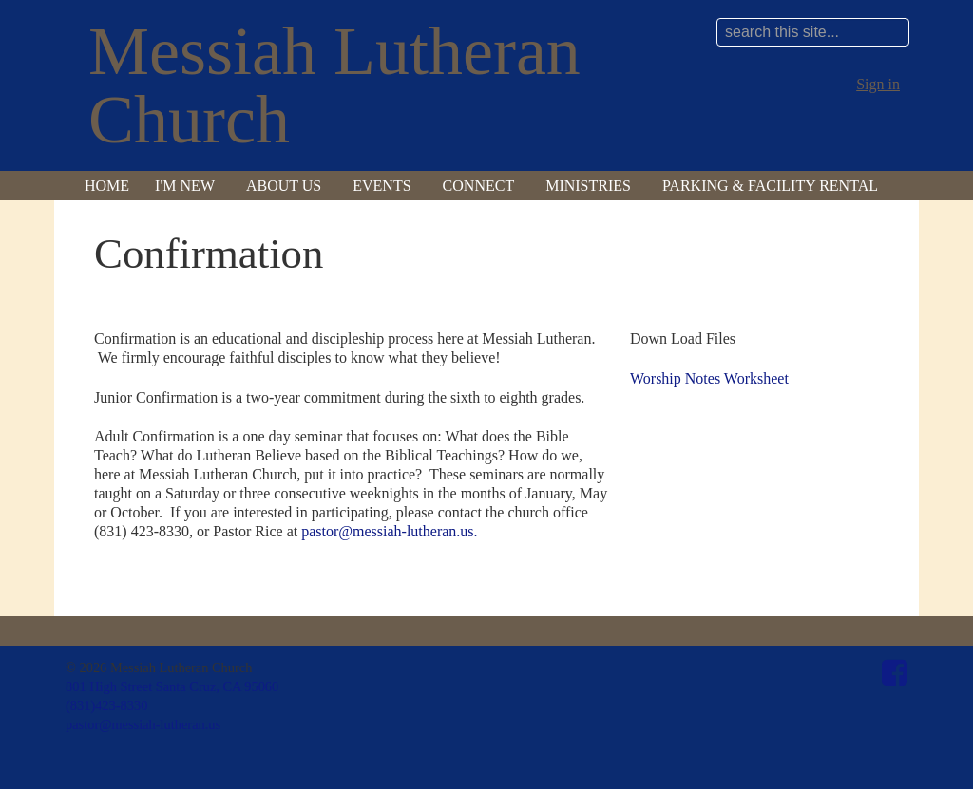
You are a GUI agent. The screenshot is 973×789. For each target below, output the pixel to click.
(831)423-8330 (106, 705)
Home (107, 186)
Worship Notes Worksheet (709, 378)
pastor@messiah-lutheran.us (143, 724)
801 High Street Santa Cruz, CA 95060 (172, 686)
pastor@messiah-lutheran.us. (389, 531)
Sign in (878, 84)
